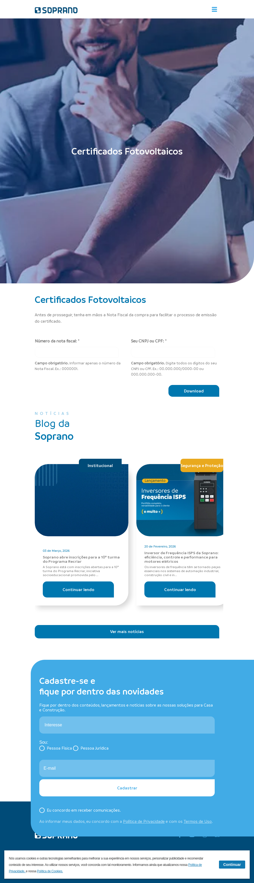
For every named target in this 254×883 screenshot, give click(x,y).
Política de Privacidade (144, 821)
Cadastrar (127, 788)
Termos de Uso (198, 821)
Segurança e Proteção (201, 465)
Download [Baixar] (194, 391)
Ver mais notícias (127, 631)
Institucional (100, 465)
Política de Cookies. (50, 871)
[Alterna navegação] (214, 9)
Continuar (232, 864)
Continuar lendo (78, 589)
